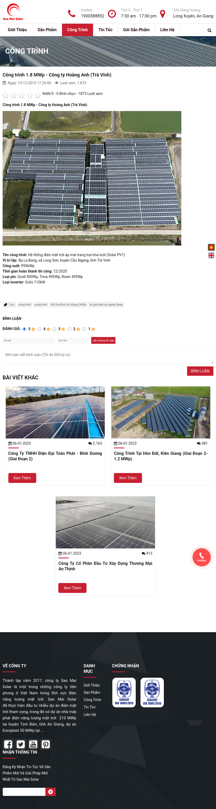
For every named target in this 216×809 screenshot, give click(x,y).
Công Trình (77, 29)
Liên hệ (167, 29)
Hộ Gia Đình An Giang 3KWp (68, 304)
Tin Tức (105, 29)
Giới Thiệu (17, 29)
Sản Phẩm (47, 29)
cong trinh (40, 304)
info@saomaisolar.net (181, 635)
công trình (24, 304)
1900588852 (103, 635)
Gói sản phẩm (136, 29)
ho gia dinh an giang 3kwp (106, 304)
